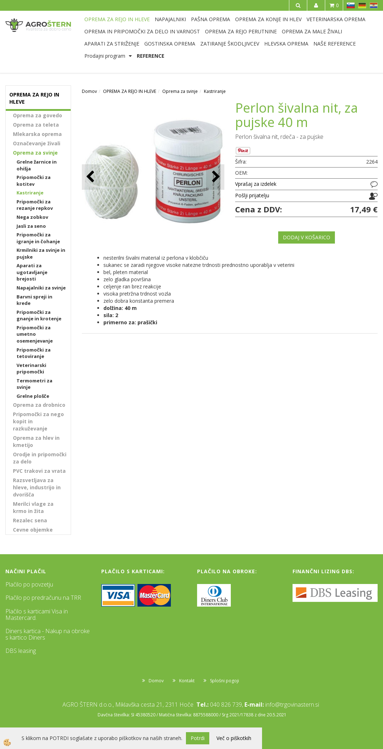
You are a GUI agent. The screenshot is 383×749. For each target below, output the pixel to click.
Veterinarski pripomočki (31, 368)
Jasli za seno (31, 226)
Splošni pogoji (224, 681)
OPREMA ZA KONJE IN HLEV (268, 19)
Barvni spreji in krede (34, 300)
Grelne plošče (33, 396)
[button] (215, 177)
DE (362, 5)
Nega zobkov (32, 217)
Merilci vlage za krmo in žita (33, 507)
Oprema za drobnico (39, 404)
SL (351, 5)
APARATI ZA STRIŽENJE (111, 43)
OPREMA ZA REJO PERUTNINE (241, 31)
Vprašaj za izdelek (255, 183)
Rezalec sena (30, 520)
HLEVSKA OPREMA (286, 43)
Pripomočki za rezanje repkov (35, 205)
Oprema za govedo (37, 115)
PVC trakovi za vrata (39, 470)
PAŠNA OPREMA (210, 19)
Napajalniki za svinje (41, 287)
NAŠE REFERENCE (334, 43)
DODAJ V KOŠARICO (306, 237)
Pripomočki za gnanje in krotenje (39, 315)
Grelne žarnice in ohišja (37, 165)
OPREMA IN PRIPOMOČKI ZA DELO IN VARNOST (142, 31)
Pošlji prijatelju (252, 195)
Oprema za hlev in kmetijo (36, 441)
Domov (89, 91)
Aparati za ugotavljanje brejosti (32, 272)
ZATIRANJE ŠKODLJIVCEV (229, 43)
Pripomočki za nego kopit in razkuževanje (38, 421)
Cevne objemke (33, 529)
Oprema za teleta (36, 124)
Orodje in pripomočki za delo (39, 458)
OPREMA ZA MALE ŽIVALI (312, 31)
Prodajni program (104, 55)
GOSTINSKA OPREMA (169, 43)
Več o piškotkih (233, 738)
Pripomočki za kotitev (34, 180)
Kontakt (187, 681)
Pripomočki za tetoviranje (34, 353)
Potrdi (198, 738)
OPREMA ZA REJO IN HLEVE (117, 19)
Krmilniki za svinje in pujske (41, 253)
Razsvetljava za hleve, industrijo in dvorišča (37, 487)
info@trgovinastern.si (292, 704)
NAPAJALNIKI (170, 19)
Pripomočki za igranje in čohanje (38, 238)
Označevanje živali (36, 143)
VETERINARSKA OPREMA (336, 19)
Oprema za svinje (35, 152)
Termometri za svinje (34, 384)
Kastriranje (30, 192)
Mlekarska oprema (37, 134)
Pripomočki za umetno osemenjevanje (35, 334)
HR (374, 5)
